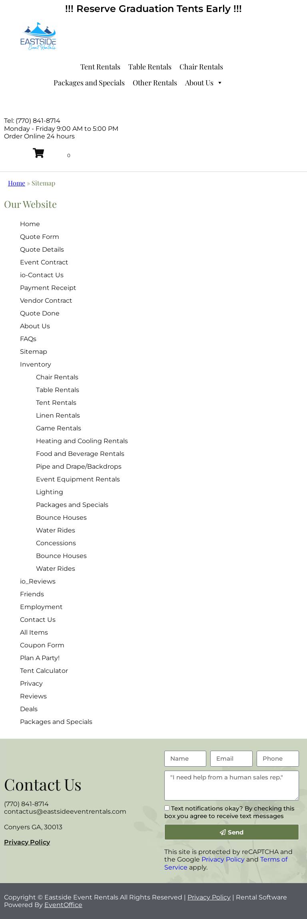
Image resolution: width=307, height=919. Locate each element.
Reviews (33, 696)
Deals (29, 709)
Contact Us (38, 619)
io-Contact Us (42, 275)
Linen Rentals (58, 415)
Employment (41, 607)
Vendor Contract (46, 300)
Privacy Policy (27, 842)
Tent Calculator (44, 670)
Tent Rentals (100, 66)
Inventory (35, 364)
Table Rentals (149, 66)
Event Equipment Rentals (78, 479)
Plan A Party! (40, 658)
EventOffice (63, 905)
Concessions (56, 543)
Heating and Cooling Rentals (82, 441)
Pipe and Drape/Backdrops (79, 466)
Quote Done (40, 313)
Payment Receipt (48, 288)
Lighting (49, 492)
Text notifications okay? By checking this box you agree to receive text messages (229, 812)
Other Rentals (155, 82)
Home (16, 183)
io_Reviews (38, 581)
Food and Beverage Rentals (80, 454)
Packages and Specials (89, 82)
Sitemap (33, 351)
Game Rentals (58, 428)
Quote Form (39, 237)
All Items (34, 632)
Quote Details (42, 249)
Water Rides (55, 530)
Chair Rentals (201, 66)
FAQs (28, 339)
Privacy (31, 683)
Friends (32, 594)
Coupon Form (42, 645)
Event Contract (44, 262)
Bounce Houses (61, 517)
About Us (204, 83)
